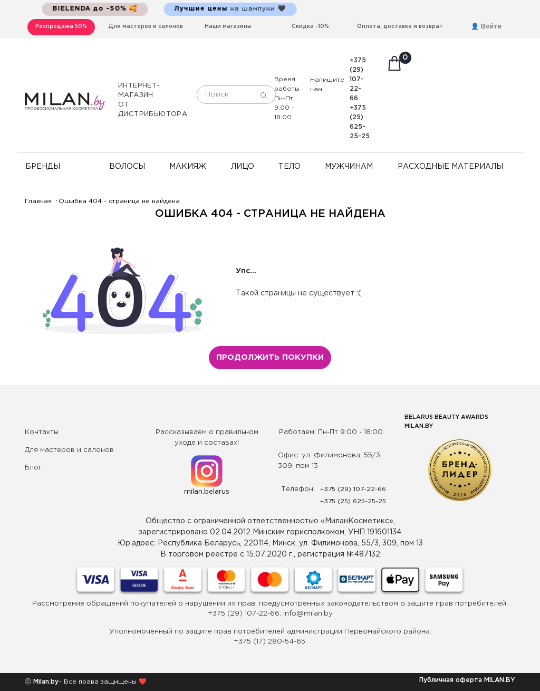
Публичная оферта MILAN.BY (467, 680)
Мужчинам (349, 167)
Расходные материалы (450, 167)
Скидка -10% (310, 26)
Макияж (187, 167)
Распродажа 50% (61, 26)
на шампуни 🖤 (239, 9)
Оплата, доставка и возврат (400, 26)
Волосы (127, 167)
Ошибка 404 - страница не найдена (119, 201)
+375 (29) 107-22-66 (358, 79)
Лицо (242, 167)
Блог (33, 468)
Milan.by (45, 682)
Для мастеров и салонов (146, 26)
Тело (289, 167)
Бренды (42, 167)
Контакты (42, 432)
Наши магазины (228, 26)
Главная (38, 201)
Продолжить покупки (270, 357)
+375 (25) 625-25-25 (353, 501)
